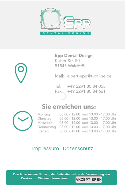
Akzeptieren (89, 179)
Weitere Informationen (53, 178)
